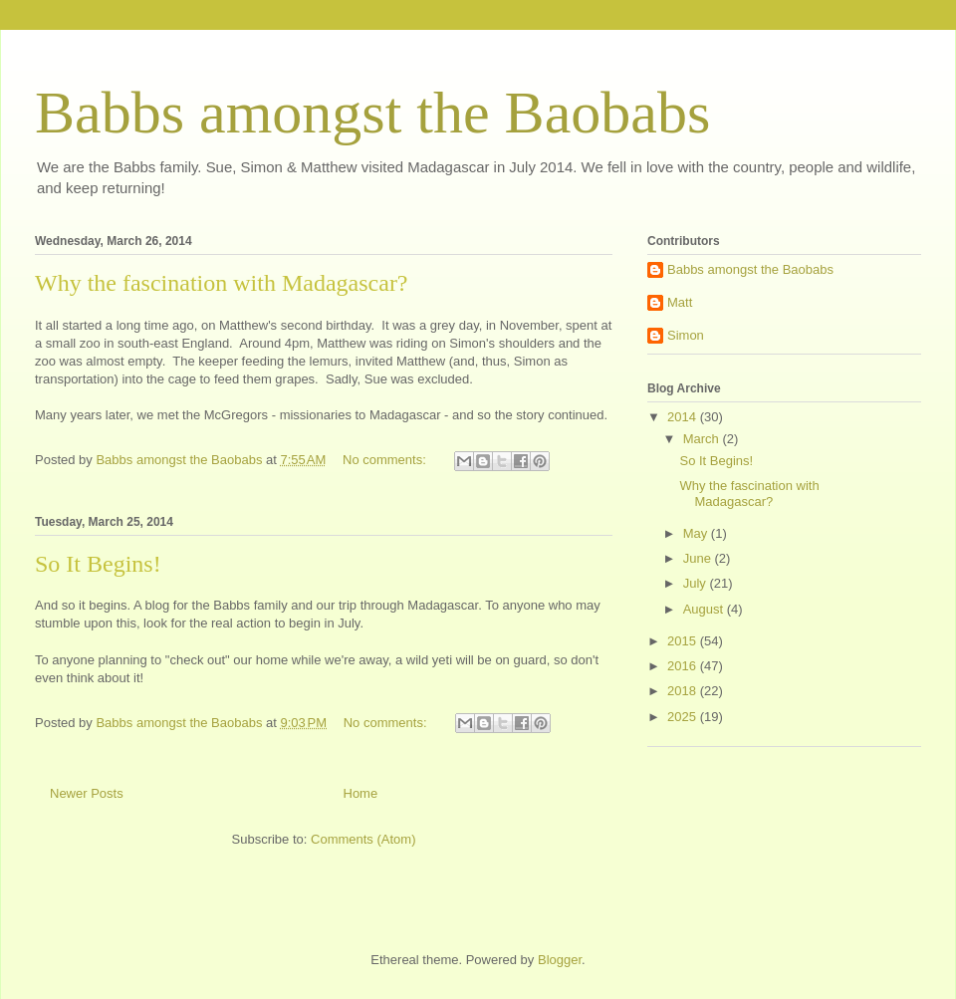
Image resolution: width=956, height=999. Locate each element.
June (699, 558)
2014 (683, 416)
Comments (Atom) (363, 839)
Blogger (560, 959)
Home (361, 793)
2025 (683, 716)
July (696, 583)
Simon (685, 335)
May (697, 533)
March (703, 438)
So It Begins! (98, 564)
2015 (683, 640)
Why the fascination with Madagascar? (221, 283)
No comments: (386, 459)
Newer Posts (86, 793)
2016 (683, 665)
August (705, 609)
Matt (679, 302)
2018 (683, 690)
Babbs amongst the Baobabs (372, 112)
